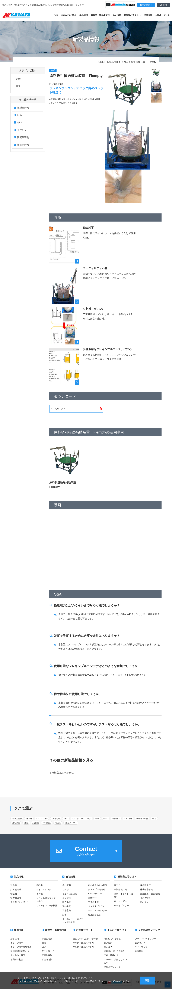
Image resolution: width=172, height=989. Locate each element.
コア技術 (108, 942)
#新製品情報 (17, 819)
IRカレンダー (120, 901)
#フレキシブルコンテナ (81, 819)
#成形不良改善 (142, 819)
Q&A (18, 123)
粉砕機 (39, 886)
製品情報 (83, 15)
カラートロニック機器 (46, 905)
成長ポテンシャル (112, 966)
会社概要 (66, 886)
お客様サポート (162, 15)
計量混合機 (15, 890)
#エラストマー (71, 823)
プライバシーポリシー (73, 981)
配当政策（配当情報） (150, 894)
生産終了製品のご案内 (83, 946)
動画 (18, 115)
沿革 (64, 914)
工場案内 (66, 910)
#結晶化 (58, 823)
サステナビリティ (96, 906)
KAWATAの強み (68, 15)
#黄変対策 (16, 823)
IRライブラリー (121, 905)
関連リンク (140, 942)
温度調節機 (15, 898)
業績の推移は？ (111, 954)
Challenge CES (95, 894)
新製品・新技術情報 (100, 15)
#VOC (105, 819)
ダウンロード (22, 130)
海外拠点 (66, 906)
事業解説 (66, 898)
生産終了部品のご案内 (83, 942)
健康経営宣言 (94, 914)
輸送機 (13, 894)
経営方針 (118, 886)
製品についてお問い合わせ (85, 938)
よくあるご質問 (17, 954)
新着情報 (139, 950)
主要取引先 (93, 902)
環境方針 (92, 898)
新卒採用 (14, 938)
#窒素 (154, 819)
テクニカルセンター (97, 910)
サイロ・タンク (43, 890)
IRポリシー (145, 902)
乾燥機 (13, 886)
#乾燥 (26, 823)
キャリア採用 (16, 942)
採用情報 (148, 15)
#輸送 (97, 819)
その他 (39, 894)
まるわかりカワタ (115, 929)
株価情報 (146, 886)
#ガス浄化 (128, 819)
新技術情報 (21, 145)
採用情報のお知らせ (19, 950)
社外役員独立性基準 (97, 886)
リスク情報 (145, 898)
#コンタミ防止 (42, 819)
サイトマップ (141, 946)
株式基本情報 (146, 890)
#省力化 (29, 819)
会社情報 (117, 15)
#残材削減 (56, 819)
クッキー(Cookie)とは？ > (117, 981)
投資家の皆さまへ (132, 15)
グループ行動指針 (96, 890)
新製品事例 (21, 138)
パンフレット (58, 408)
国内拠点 (66, 902)
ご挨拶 (65, 890)
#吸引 (66, 819)
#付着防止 (47, 823)
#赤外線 (35, 823)
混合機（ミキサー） (19, 902)
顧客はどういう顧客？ (114, 950)
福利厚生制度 (16, 959)
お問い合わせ (146, 5)
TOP (56, 15)
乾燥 (17, 78)
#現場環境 (116, 819)
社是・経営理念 (69, 894)
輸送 (17, 86)
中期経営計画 (120, 890)
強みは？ (108, 946)
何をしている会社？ (113, 938)
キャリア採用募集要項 (20, 946)
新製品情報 (21, 108)
